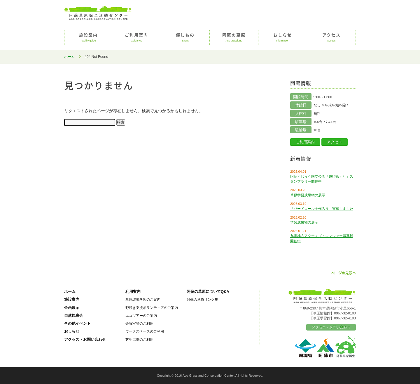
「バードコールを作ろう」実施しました (321, 209)
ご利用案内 (136, 38)
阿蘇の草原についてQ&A (208, 291)
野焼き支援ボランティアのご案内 (151, 307)
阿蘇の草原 (234, 38)
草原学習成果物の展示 (307, 195)
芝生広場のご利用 (139, 339)
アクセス (331, 38)
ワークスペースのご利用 (144, 331)
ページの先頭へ (343, 273)
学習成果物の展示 (304, 222)
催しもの (185, 38)
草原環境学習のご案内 (142, 299)
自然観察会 (73, 315)
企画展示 (71, 307)
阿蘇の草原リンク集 (202, 299)
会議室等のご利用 (139, 323)
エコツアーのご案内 (141, 315)
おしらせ (282, 38)
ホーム (69, 57)
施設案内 (88, 38)
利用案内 (133, 291)
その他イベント (77, 323)
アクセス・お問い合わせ (85, 339)
